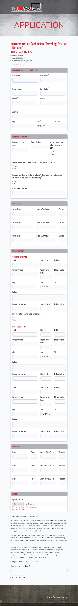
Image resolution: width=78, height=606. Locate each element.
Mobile (42, 98)
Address (15, 111)
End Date (57, 260)
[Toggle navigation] (65, 7)
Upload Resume (18, 499)
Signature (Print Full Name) (21, 566)
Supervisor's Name (44, 271)
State (38, 121)
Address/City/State (42, 209)
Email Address (17, 89)
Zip (55, 282)
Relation (62, 452)
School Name (16, 209)
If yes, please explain (19, 188)
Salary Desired (36, 142)
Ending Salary (59, 304)
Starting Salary (45, 304)
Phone (15, 98)
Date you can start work (18, 143)
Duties (14, 292)
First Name (16, 75)
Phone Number (59, 270)
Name (14, 452)
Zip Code (57, 121)
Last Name (44, 75)
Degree (61, 209)
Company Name (17, 270)
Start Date (44, 260)
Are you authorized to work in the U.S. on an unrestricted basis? (35, 162)
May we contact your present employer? (26, 313)
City (14, 121)
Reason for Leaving (19, 304)
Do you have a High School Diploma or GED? (56, 145)
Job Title (15, 260)
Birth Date (44, 89)
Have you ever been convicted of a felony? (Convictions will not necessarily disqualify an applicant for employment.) (38, 176)
